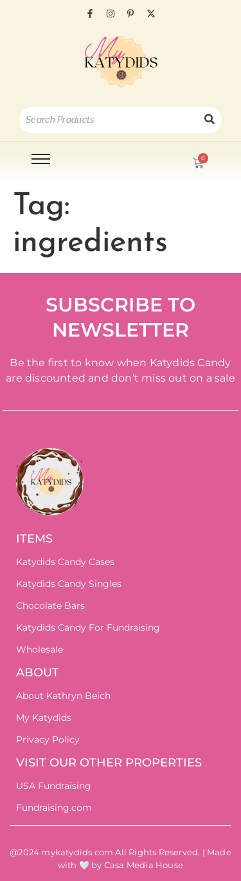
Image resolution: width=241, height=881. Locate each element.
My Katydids (43, 717)
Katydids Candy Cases (65, 562)
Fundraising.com (54, 807)
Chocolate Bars (50, 605)
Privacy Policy (48, 739)
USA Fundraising (53, 786)
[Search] (108, 120)
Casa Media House (143, 865)
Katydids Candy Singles (68, 583)
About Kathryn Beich (63, 695)
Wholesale (39, 649)
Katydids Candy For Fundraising (88, 627)
